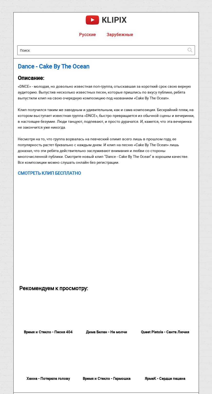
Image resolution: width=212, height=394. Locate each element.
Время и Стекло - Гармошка (106, 378)
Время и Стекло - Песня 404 (48, 331)
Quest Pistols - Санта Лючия (165, 331)
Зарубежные (120, 34)
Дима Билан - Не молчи (106, 331)
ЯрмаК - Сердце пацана (165, 378)
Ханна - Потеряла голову (48, 378)
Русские (87, 34)
